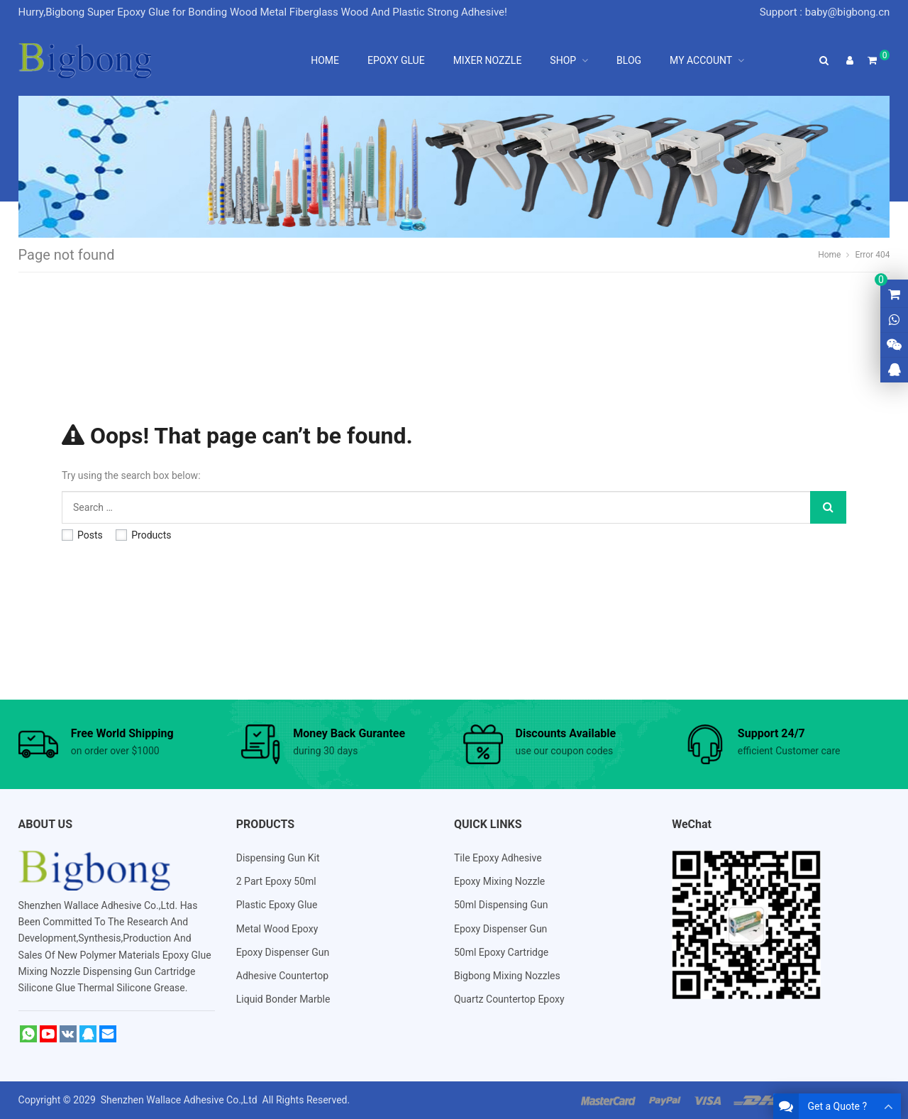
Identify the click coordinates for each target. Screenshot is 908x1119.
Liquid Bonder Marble (283, 999)
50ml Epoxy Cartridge (501, 952)
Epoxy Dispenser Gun (282, 952)
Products (143, 535)
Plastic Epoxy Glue (277, 904)
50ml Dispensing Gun (501, 904)
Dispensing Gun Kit (278, 858)
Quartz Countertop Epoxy (509, 999)
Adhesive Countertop (282, 975)
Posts (82, 535)
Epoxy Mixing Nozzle (499, 881)
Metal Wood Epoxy (277, 929)
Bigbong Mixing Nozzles (507, 975)
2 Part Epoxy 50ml (276, 881)
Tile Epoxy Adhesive (498, 858)
